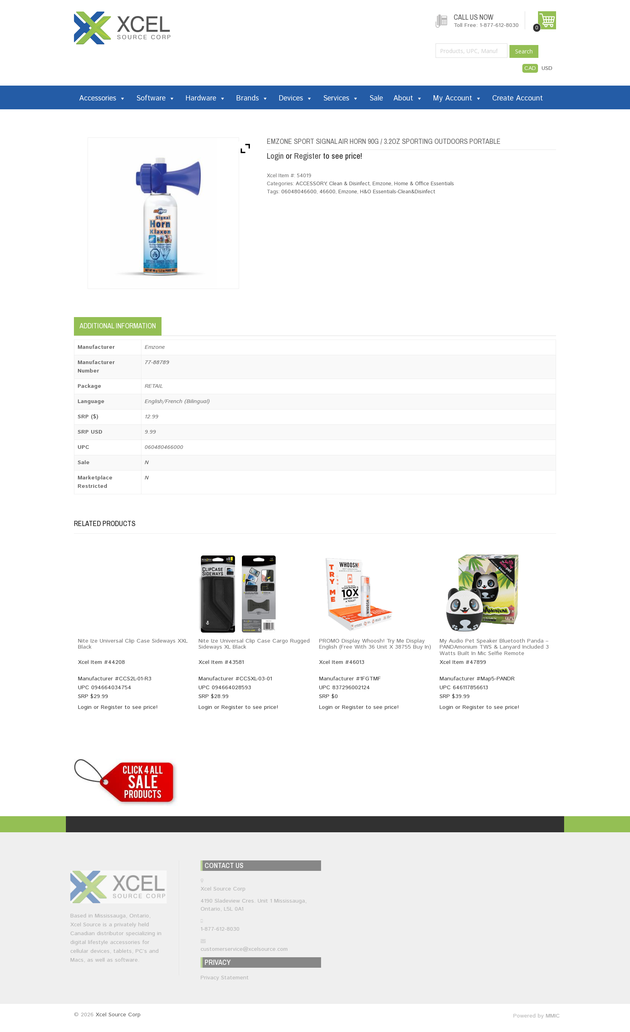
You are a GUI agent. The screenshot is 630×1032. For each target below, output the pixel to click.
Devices (296, 98)
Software (155, 98)
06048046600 (299, 192)
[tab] (169, 323)
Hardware (206, 98)
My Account (457, 98)
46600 (327, 192)
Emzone (381, 184)
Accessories (102, 98)
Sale (376, 98)
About (408, 98)
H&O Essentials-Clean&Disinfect (397, 192)
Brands (252, 98)
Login (275, 155)
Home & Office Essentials (424, 184)
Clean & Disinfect (349, 184)
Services (341, 98)
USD (547, 68)
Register (307, 155)
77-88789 (157, 362)
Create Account (517, 98)
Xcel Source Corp (118, 1015)
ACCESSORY (311, 184)
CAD (530, 68)
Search (524, 51)
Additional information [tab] (118, 326)
